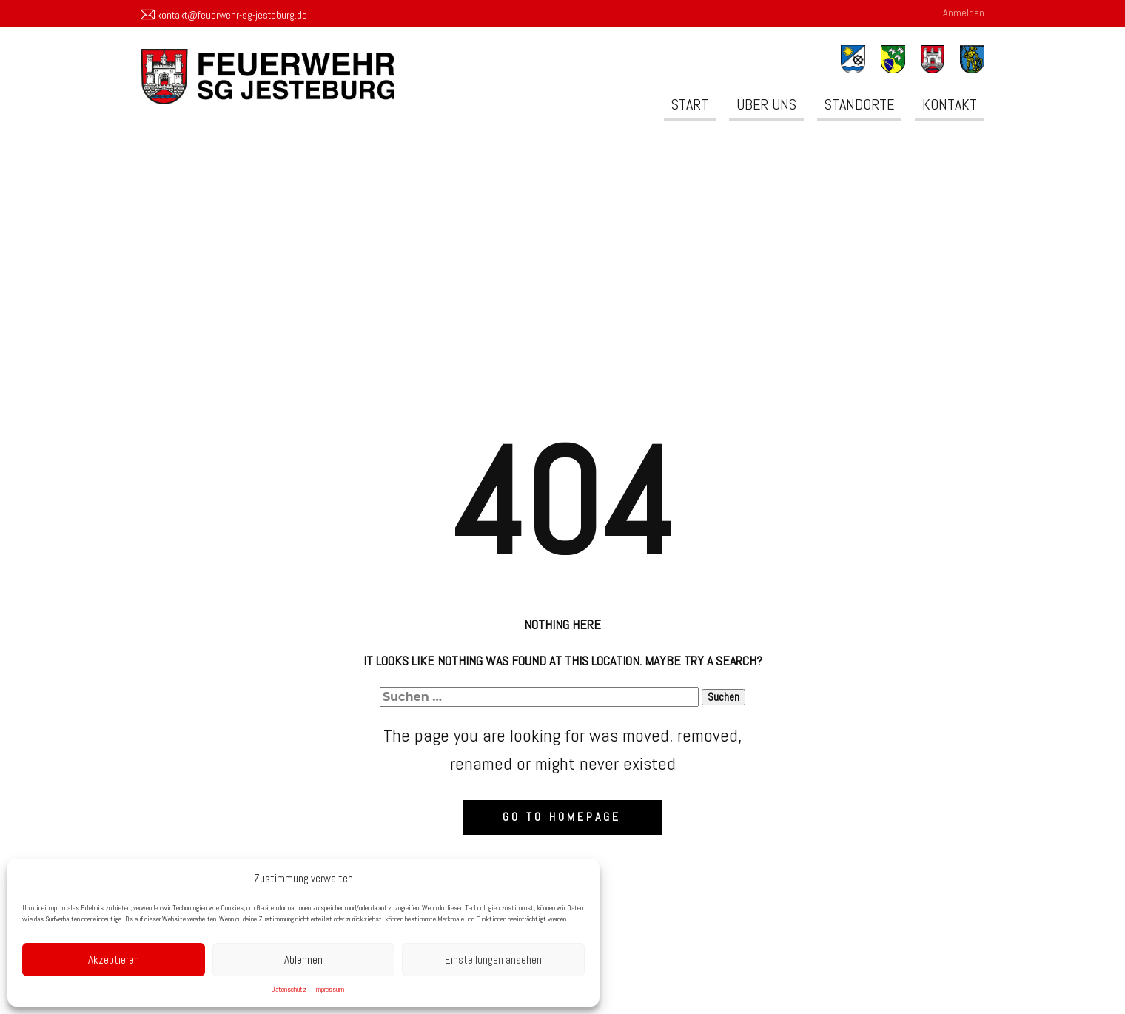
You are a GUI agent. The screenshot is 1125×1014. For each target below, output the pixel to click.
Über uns (766, 104)
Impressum (329, 989)
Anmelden (963, 12)
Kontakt (949, 104)
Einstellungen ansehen (493, 960)
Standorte (859, 104)
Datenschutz (288, 989)
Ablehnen (303, 960)
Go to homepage (562, 817)
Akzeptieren (113, 960)
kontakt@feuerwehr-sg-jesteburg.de (224, 15)
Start (689, 104)
